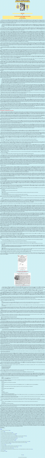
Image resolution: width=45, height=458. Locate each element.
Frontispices (27, 5)
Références (18, 7)
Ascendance (18, 6)
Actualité (27, 6)
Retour (9, 430)
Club (27, 7)
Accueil (18, 5)
